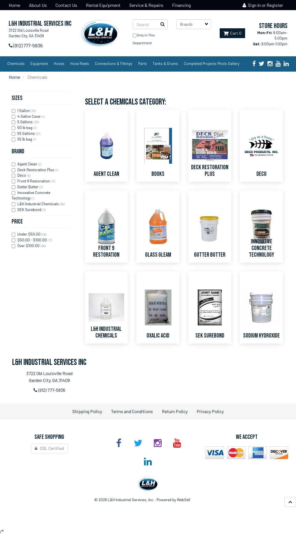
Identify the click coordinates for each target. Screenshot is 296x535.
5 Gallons (25, 122)
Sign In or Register (263, 5)
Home (14, 77)
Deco (22, 175)
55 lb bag (25, 139)
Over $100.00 (28, 245)
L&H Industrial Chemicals (38, 204)
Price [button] (17, 221)
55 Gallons (26, 133)
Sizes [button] (17, 98)
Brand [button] (18, 151)
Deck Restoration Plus (36, 169)
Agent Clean (27, 164)
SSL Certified (49, 448)
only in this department (144, 38)
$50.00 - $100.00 (32, 240)
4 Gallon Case (29, 116)
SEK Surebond (29, 209)
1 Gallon (24, 110)
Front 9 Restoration (34, 181)
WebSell (183, 499)
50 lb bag (25, 127)
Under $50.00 (29, 234)
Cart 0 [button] (232, 33)
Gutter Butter (28, 186)
